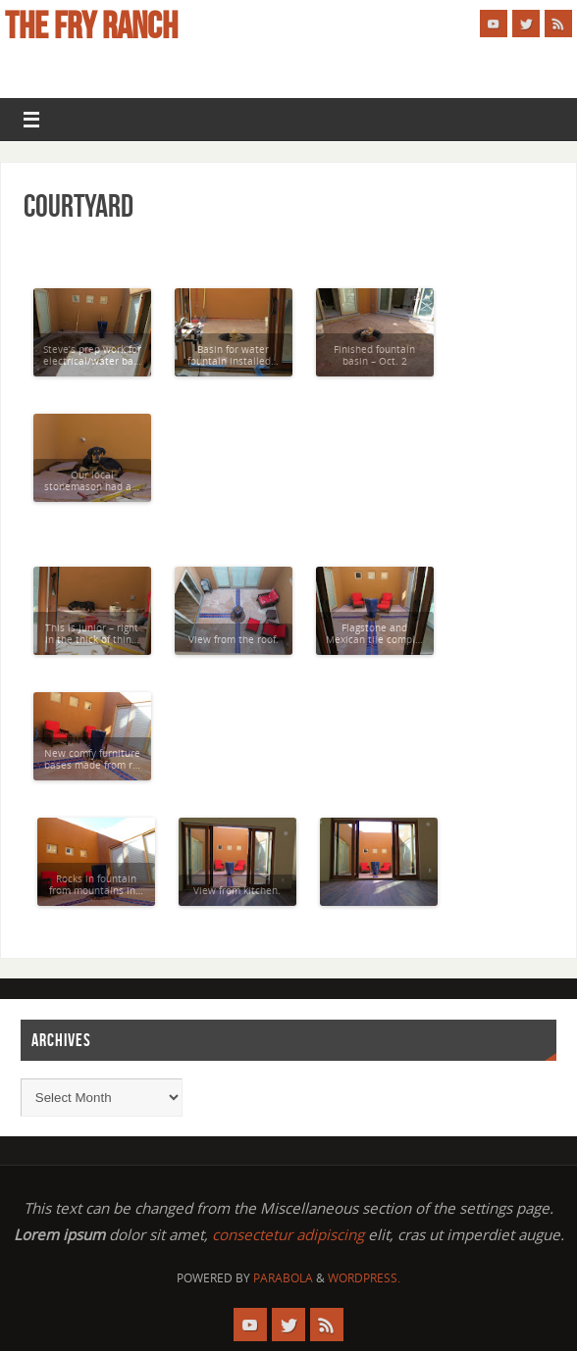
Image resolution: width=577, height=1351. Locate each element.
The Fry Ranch (91, 25)
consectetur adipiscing (288, 1234)
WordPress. (364, 1278)
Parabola (283, 1278)
